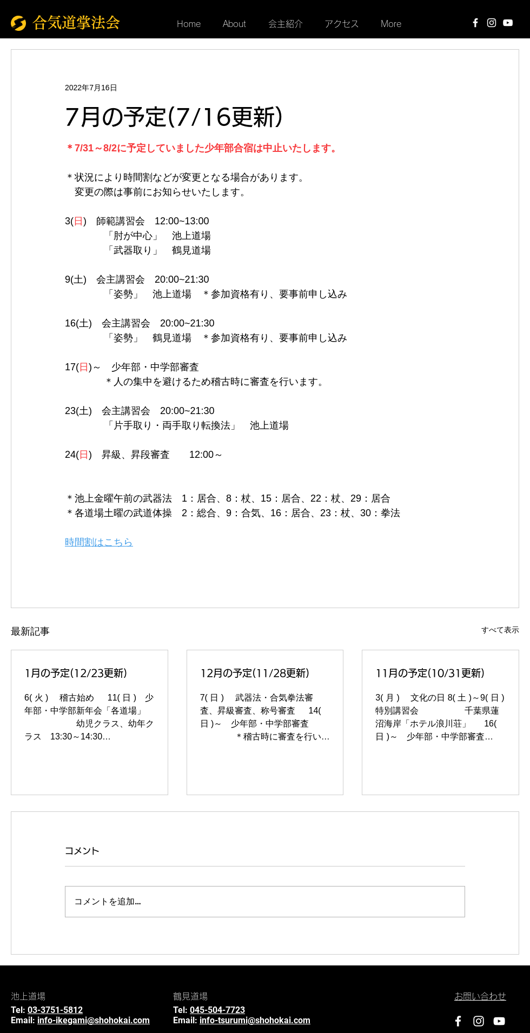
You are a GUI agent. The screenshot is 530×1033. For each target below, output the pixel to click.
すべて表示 (500, 629)
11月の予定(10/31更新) (430, 673)
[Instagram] (492, 23)
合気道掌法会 (76, 22)
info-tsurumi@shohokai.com (255, 1020)
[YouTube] (508, 23)
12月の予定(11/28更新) (254, 673)
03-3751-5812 (55, 1010)
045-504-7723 (217, 1010)
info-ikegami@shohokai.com (93, 1020)
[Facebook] (475, 23)
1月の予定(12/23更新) (75, 673)
